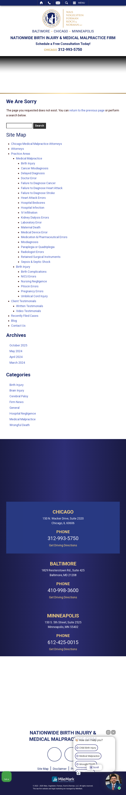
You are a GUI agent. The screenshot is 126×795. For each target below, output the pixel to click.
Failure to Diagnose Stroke (38, 193)
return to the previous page (87, 110)
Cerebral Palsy (19, 396)
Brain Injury (17, 390)
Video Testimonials (28, 311)
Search (66, 3)
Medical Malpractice (29, 158)
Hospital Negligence (23, 413)
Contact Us (18, 325)
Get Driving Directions (63, 727)
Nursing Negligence (34, 281)
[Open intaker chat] (78, 773)
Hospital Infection (32, 207)
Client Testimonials (23, 301)
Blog (14, 320)
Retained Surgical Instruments (41, 257)
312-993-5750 (70, 49)
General (15, 407)
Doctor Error (29, 178)
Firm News (17, 402)
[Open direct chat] (108, 732)
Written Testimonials (29, 306)
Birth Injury (28, 163)
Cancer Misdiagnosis (34, 168)
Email (58, 3)
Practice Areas (20, 153)
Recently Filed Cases (24, 315)
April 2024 (16, 357)
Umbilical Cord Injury (34, 296)
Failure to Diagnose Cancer (38, 183)
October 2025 (18, 345)
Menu (81, 2)
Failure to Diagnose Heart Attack (42, 188)
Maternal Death (31, 227)
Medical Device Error (34, 232)
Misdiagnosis (29, 242)
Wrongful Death (20, 425)
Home (41, 3)
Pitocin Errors (30, 286)
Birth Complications (34, 271)
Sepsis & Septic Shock (35, 261)
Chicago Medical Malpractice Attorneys (36, 143)
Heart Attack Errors (33, 197)
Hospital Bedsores (33, 202)
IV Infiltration (29, 212)
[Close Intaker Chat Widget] (113, 732)
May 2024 (16, 351)
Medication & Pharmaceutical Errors (44, 237)
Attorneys (17, 148)
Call (49, 3)
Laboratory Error (31, 222)
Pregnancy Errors (32, 291)
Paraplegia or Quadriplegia (37, 247)
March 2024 (17, 362)
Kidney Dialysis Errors (35, 217)
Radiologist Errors (32, 252)
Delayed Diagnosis (33, 173)
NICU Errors (28, 276)
